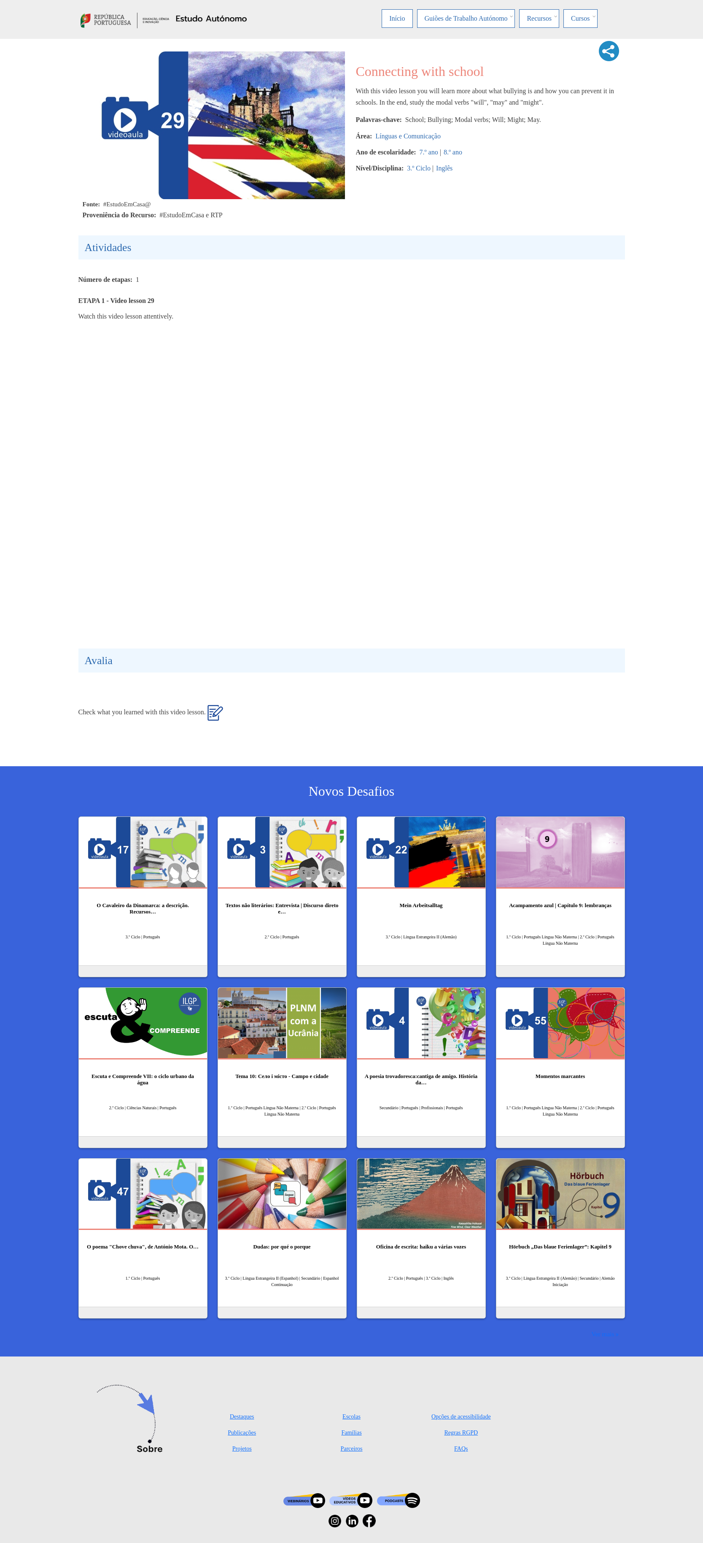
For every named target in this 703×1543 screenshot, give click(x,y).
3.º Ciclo (419, 168)
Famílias (351, 1433)
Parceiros (351, 1449)
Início (397, 18)
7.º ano (429, 152)
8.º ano (453, 152)
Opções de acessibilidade (461, 1416)
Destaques (242, 1416)
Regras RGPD (461, 1433)
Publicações (242, 1433)
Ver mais (602, 1334)
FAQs (461, 1449)
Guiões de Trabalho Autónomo (466, 18)
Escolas (351, 1416)
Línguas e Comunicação (408, 136)
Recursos (539, 18)
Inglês (444, 168)
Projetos (242, 1449)
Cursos (580, 18)
